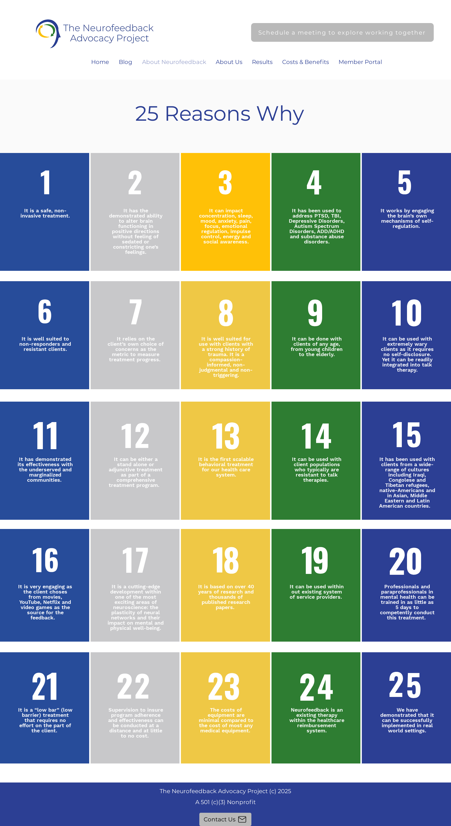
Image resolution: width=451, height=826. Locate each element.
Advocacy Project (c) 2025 (254, 791)
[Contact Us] (225, 819)
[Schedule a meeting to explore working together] (342, 32)
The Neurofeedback (189, 791)
